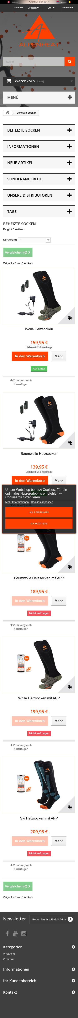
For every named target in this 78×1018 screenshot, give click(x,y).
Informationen (23, 146)
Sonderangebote (24, 178)
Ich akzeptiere (39, 524)
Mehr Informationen (17, 502)
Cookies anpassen (42, 502)
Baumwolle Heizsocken (39, 454)
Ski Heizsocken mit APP (39, 818)
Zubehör (8, 959)
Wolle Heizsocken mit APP (39, 698)
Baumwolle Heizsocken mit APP (39, 578)
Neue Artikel (20, 162)
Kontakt (18, 7)
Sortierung (10, 239)
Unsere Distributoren (29, 195)
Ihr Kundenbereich (19, 980)
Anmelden (67, 7)
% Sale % (9, 953)
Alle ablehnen (38, 512)
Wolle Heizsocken (39, 329)
